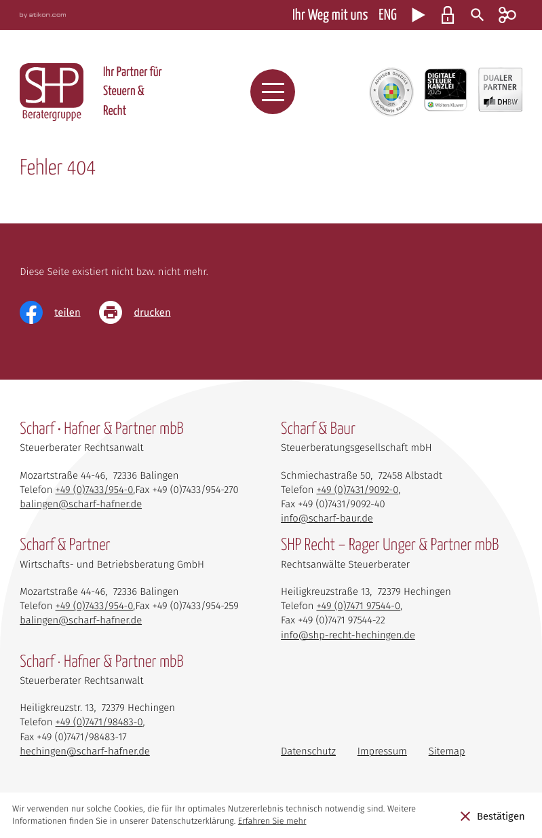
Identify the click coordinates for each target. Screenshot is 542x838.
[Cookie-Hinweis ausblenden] (492, 816)
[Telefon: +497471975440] (358, 606)
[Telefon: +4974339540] (95, 490)
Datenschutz (308, 751)
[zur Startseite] (51, 92)
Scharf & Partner (65, 546)
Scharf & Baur (318, 430)
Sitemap (447, 751)
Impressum (382, 751)
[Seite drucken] (144, 312)
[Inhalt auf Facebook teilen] (59, 312)
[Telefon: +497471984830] (99, 722)
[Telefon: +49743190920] (357, 490)
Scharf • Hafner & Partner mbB (101, 430)
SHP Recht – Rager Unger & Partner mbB (390, 546)
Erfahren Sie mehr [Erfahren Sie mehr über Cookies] (272, 821)
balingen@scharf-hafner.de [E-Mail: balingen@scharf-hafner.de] (81, 504)
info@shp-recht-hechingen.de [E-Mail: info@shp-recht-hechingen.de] (348, 635)
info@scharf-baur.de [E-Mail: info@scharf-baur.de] (327, 518)
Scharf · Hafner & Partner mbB (101, 663)
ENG (387, 15)
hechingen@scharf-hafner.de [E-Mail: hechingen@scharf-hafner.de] (85, 751)
